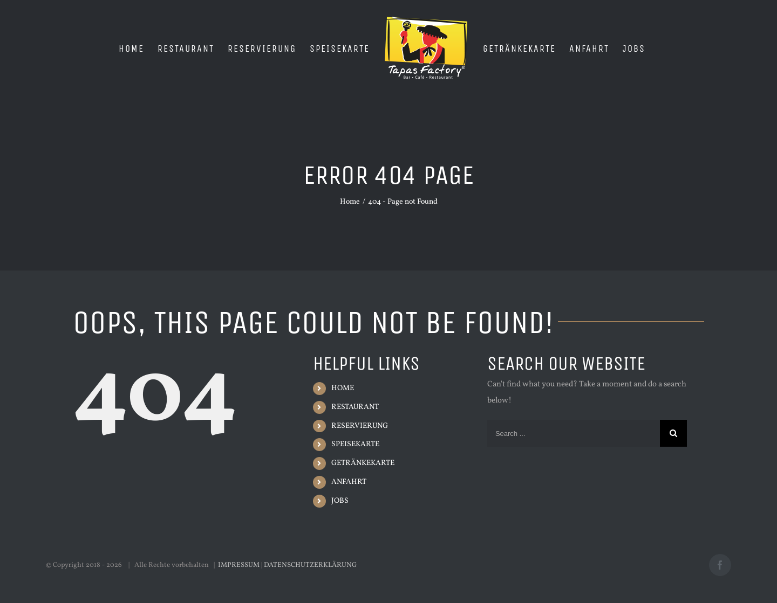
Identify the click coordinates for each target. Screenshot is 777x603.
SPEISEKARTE (355, 444)
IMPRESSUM (239, 565)
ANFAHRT (348, 482)
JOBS (340, 501)
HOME (342, 388)
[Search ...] (573, 433)
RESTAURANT (355, 407)
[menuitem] (131, 48)
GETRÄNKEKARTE (362, 463)
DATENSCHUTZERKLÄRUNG (310, 565)
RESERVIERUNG (359, 426)
